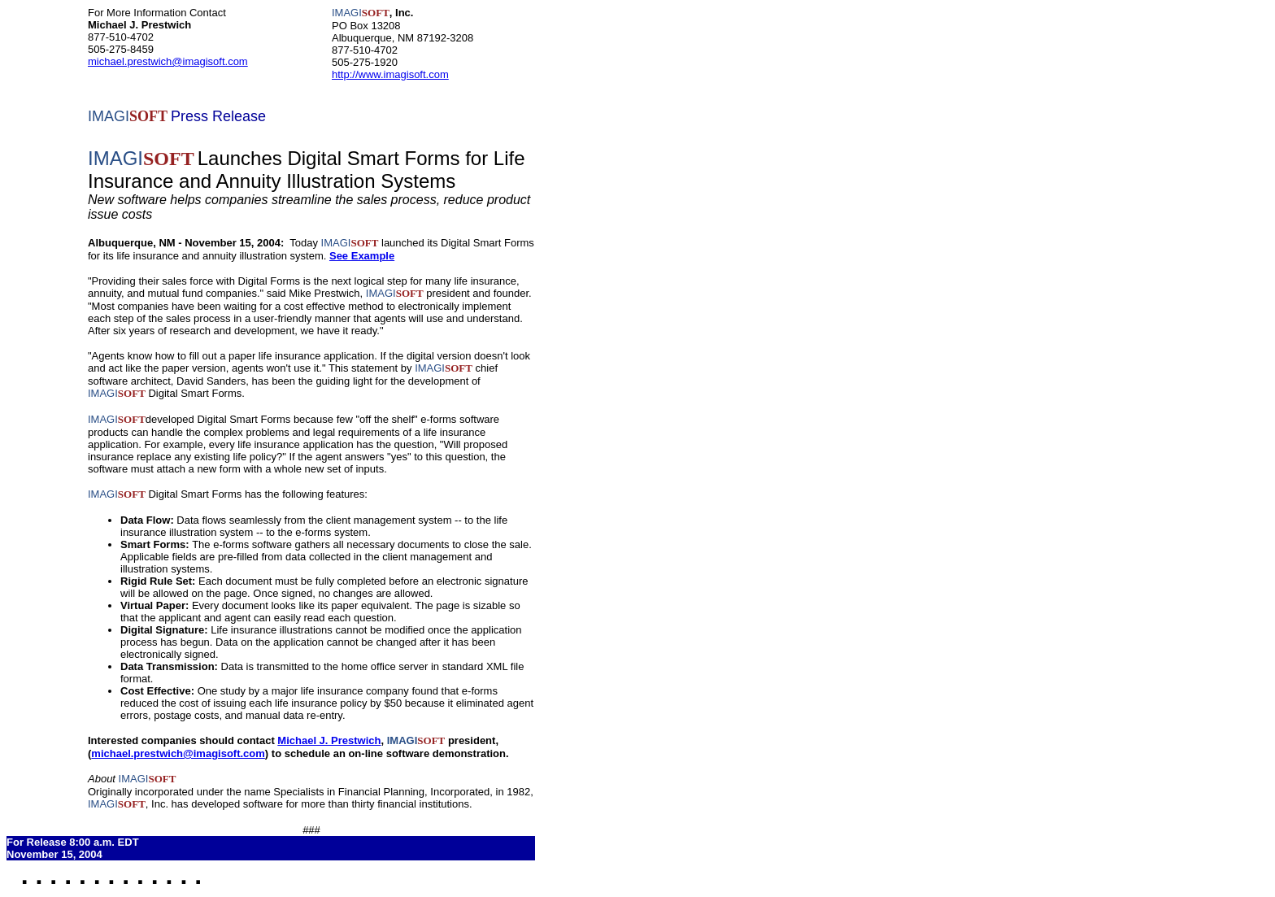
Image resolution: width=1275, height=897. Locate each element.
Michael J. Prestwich (329, 740)
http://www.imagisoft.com (390, 74)
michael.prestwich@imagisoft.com (168, 61)
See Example (361, 256)
